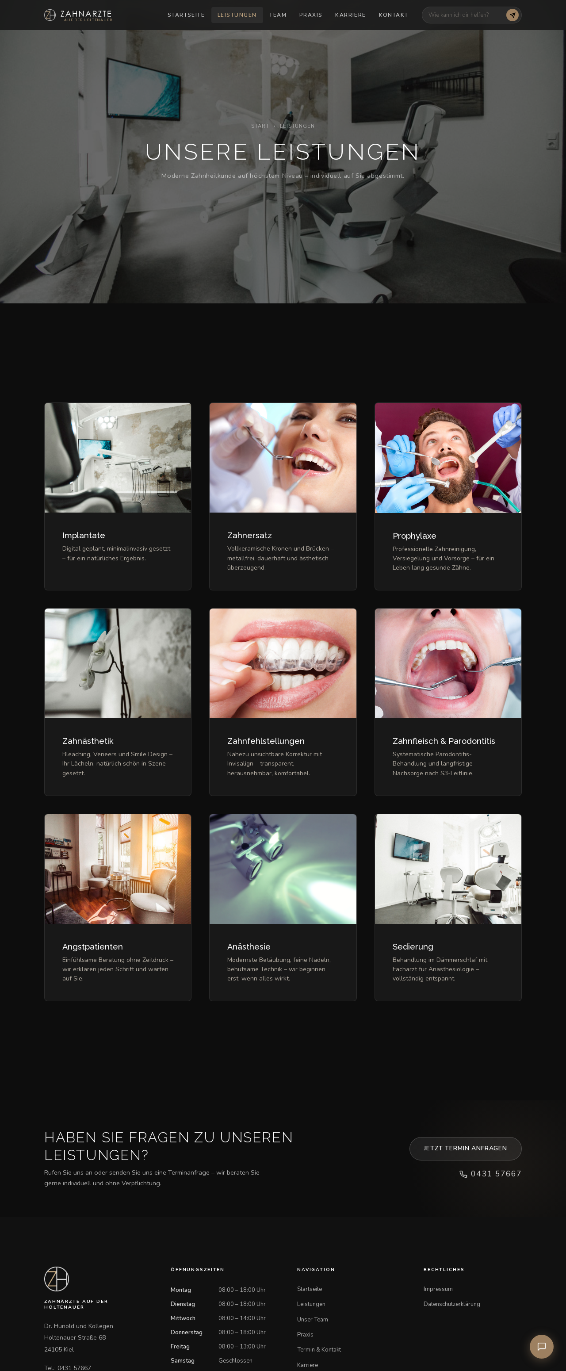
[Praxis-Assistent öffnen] (542, 1347)
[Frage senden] (512, 15)
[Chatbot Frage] (466, 15)
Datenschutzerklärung (452, 1304)
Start (260, 126)
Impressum (438, 1289)
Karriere (350, 15)
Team (278, 15)
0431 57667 (490, 1173)
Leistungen (237, 15)
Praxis (311, 15)
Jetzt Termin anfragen (465, 1148)
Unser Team (312, 1320)
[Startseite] (78, 15)
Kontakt (394, 15)
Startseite (186, 15)
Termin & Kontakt (319, 1350)
